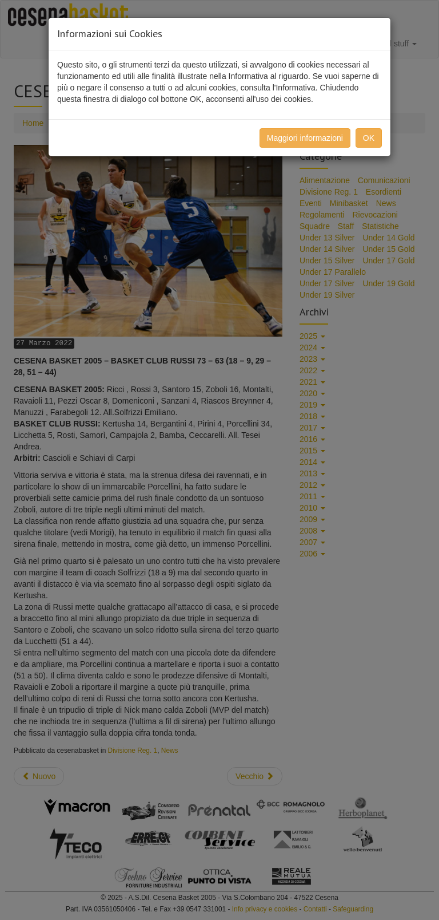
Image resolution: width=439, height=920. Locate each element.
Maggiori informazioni (305, 138)
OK (368, 138)
